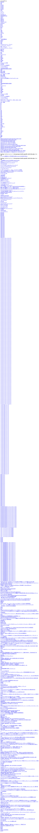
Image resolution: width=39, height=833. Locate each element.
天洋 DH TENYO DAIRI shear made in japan (8, 144)
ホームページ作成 (4, 62)
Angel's (1, 651)
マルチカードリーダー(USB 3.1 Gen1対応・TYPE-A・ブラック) (13, 686)
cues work (2, 123)
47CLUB (2, 201)
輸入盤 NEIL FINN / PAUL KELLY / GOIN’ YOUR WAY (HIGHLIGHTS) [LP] (15, 805)
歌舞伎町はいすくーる (5, 717)
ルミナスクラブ (3, 202)
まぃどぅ (2, 13)
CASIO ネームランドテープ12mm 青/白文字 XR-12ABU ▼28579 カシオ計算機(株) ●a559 (18, 797)
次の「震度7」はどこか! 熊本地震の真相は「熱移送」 (11, 725)
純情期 (1, 682)
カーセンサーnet (3, 173)
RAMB (1, 811)
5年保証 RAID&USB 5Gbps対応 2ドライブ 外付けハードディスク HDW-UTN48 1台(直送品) (18, 610)
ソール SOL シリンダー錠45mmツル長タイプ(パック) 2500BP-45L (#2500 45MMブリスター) (18, 732)
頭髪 (1, 792)
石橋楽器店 (2, 175)
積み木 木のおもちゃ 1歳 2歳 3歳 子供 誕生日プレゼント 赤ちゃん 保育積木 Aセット (17, 743)
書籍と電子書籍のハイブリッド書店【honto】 (9, 187)
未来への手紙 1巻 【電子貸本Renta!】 (8, 774)
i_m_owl (2, 33)
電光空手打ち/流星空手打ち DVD (7, 825)
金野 (1, 749)
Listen (1, 648)
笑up (1, 135)
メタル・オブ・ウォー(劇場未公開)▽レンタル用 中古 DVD (12, 691)
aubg (1, 131)
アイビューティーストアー (5, 238)
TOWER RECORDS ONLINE (6, 192)
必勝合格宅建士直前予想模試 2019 (7, 772)
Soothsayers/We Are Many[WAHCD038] (7, 588)
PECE (1, 827)
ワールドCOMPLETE (4, 670)
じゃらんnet (2, 174)
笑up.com (2, 49)
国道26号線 (2, 72)
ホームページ (3, 54)
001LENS (2, 212)
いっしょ (2, 779)
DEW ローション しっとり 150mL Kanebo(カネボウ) (10, 698)
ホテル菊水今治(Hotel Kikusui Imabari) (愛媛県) (9, 727)
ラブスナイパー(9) (4, 709)
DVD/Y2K (2, 798)
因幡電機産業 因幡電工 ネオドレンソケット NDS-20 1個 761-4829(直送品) (15, 806)
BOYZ (1, 826)
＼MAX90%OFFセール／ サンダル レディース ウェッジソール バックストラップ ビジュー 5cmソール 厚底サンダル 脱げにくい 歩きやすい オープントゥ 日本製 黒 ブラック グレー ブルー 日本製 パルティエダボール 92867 (19, 643)
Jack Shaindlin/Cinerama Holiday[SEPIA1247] (9, 687)
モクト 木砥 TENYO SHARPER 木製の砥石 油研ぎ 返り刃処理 (12, 150)
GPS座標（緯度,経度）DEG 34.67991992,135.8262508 (11, 765)
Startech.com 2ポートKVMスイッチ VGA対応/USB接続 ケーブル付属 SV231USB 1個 (17, 581)
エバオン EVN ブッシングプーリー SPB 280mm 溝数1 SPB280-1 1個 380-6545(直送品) (17, 737)
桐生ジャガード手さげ (5, 587)
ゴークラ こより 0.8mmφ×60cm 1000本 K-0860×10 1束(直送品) (12, 788)
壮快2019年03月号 (4, 685)
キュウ (1, 11)
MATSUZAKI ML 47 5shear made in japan (8, 139)
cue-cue (1, 130)
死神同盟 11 (2, 620)
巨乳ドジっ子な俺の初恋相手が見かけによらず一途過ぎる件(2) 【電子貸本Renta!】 (17, 809)
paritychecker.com (3, 15)
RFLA (1, 794)
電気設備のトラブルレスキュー (6, 655)
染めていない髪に (4, 590)
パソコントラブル (4, 67)
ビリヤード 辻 (3, 77)
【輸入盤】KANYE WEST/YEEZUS (7, 597)
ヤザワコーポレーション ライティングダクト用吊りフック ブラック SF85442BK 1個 (17, 818)
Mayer (1, 626)
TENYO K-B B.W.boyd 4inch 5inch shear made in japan (10, 138)
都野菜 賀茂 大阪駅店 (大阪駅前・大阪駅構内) (9, 664)
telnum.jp (2, 18)
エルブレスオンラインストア (6, 203)
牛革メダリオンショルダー (5, 793)
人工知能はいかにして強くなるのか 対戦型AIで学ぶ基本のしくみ (13, 665)
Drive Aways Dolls (6, 815)
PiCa (1, 816)
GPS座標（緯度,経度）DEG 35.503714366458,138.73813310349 (12, 814)
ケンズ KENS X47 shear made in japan (7, 141)
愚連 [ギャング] (3, 716)
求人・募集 (2, 74)
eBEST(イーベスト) (4, 180)
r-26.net (1, 16)
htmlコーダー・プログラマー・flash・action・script (10, 99)
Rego (1, 784)
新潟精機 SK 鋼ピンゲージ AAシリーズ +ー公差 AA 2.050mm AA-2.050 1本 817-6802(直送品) (19, 637)
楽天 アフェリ (3, 46)
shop (1, 42)
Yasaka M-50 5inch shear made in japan (7, 140)
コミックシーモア (4, 206)
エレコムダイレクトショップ (6, 196)
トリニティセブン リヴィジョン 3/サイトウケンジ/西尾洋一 (12, 808)
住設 (1, 10)
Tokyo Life (2, 216)
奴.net (1, 25)
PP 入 (1, 657)
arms (1, 750)
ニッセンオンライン (4, 168)
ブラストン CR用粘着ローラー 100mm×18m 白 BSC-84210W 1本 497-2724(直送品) (16, 627)
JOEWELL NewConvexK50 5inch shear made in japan (10, 146)
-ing (1, 736)
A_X (1, 666)
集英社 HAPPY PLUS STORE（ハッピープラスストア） (11, 197)
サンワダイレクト (4, 207)
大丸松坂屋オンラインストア (6, 185)
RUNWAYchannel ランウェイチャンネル (8, 506)
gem (1, 34)
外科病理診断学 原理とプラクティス (7, 668)
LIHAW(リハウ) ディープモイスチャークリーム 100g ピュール (13, 767)
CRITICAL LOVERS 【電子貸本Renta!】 (8, 628)
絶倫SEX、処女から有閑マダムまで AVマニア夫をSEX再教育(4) (13, 633)
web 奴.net (2, 23)
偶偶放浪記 (2, 701)
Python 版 (2, 763)
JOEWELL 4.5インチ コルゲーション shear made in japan (11, 148)
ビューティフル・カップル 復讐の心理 (8, 821)
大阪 (1, 55)
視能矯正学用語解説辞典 (5, 659)
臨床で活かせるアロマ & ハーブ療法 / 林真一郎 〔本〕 (11, 746)
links (1, 79)
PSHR (1, 823)
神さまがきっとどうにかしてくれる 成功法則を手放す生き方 (12, 739)
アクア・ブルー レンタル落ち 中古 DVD (8, 751)
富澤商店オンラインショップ (6, 208)
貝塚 (1, 59)
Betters (1, 688)
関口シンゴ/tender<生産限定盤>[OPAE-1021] (9, 680)
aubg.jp (1, 40)
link (1, 2)
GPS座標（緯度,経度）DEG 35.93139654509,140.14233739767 (12, 718)
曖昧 (1, 136)
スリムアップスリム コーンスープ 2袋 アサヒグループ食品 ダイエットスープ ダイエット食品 (19, 760)
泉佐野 (1, 60)
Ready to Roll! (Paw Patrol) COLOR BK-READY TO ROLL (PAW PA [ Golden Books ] (16, 641)
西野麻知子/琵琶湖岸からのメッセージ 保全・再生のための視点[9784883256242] (16, 752)
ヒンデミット (3, 683)
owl (1, 35)
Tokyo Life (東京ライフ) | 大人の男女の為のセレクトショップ (12, 188)
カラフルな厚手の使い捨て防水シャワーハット (10, 674)
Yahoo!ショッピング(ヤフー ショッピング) (9, 161)
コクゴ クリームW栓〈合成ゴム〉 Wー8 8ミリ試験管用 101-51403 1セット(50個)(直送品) (18, 800)
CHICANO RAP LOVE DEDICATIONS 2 (8, 617)
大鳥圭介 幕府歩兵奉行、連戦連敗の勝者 (8, 711)
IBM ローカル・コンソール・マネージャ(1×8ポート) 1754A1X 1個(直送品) (15, 603)
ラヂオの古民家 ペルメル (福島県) (7, 726)
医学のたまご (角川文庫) (5, 807)
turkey (1, 36)
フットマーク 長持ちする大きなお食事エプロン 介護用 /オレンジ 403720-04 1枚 (16, 640)
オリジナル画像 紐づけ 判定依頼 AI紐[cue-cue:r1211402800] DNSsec (13, 156)
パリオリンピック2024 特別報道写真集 (8, 596)
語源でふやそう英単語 (5, 629)
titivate (1, 537)
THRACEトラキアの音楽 (5, 785)
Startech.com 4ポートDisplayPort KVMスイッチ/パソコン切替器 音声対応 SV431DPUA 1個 (18, 757)
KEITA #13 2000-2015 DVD (5, 589)
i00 (1, 128)
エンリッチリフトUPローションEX (7, 722)
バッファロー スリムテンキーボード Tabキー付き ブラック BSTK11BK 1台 (15, 598)
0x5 (1, 132)
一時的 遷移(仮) (3, 39)
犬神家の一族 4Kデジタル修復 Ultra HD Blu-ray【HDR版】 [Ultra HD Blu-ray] (15, 585)
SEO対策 (2, 64)
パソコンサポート (4, 66)
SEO (1, 53)
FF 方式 (2, 764)
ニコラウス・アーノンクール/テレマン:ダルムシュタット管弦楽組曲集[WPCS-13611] (17, 672)
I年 (1, 669)
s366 (1, 31)
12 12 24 (2, 654)
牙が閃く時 (2, 621)
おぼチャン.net (3, 21)
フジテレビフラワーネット (5, 199)
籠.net (1, 24)
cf (0, 38)
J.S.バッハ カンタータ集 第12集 (6, 713)
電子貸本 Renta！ (4, 193)
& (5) (1, 724)
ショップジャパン (4, 211)
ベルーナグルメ (3, 200)
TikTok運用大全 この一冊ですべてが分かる (9, 703)
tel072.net (2, 20)
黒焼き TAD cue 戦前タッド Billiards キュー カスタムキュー (12, 151)
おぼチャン (2, 126)
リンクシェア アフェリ (5, 45)
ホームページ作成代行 (5, 65)
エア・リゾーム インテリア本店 (6, 528)
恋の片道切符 (3, 820)
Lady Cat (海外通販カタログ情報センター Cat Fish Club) (11, 171)
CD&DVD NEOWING (4, 195)
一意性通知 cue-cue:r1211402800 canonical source (9, 160)
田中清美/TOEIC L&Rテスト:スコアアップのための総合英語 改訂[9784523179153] (16, 753)
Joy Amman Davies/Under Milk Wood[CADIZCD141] (10, 591)
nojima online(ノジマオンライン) (6, 172)
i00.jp (1, 41)
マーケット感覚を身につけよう (6, 586)
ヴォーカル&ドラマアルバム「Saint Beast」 (9, 754)
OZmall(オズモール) (4, 179)
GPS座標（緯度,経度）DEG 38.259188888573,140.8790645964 (12, 770)
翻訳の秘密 (2, 799)
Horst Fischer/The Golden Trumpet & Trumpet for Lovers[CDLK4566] (13, 595)
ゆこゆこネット (3, 176)
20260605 (2, 1)
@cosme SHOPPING (4, 829)
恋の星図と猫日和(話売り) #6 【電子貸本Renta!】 (10, 747)
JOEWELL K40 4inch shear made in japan (8, 147)
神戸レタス (2, 474)
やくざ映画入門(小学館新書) (6, 761)
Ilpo (1, 609)
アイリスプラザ (3, 163)
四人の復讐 (2, 715)
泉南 (1, 61)
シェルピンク (3, 766)
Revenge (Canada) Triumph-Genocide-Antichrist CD (10, 710)
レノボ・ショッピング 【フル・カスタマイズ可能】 (11, 169)
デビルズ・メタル (4, 673)
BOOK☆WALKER (4, 204)
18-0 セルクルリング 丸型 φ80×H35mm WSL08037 (10, 778)
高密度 (1, 602)
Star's (1, 704)
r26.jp (1, 17)
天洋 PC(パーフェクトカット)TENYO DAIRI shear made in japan (13, 145)
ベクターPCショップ (4, 184)
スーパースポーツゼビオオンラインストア (9, 165)
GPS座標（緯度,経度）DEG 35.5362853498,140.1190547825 (12, 758)
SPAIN (1, 693)
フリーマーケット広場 (5, 73)
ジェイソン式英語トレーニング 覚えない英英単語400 (11, 783)
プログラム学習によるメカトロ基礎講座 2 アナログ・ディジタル (13, 771)
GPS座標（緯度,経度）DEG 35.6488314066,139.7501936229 (12, 658)
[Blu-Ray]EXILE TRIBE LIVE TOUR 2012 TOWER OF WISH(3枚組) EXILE (15, 599)
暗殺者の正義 (3, 622)
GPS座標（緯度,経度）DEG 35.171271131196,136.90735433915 (12, 738)
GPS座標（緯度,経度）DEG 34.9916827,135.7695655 (10, 723)
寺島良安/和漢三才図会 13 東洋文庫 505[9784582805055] (11, 702)
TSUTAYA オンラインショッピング (7, 162)
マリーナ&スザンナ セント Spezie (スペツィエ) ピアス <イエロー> (13, 649)
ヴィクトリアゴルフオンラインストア (8, 166)
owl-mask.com (3, 14)
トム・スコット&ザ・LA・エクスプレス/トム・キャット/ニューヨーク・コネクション (18, 812)
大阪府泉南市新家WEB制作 (6, 68)
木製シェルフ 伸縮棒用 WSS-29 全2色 (8, 741)
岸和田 (1, 58)
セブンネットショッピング (5, 167)
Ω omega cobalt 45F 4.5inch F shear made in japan (9, 149)
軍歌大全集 (2, 729)
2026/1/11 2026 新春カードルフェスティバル (9, 78)
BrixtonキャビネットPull (5, 681)
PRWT (1, 822)
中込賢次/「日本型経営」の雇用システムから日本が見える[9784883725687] (15, 719)
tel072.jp (2, 19)
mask (1, 37)
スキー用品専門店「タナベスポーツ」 (8, 542)
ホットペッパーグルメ (5, 181)
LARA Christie (3, 210)
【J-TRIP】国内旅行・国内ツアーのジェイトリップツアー (12, 191)
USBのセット (3, 661)
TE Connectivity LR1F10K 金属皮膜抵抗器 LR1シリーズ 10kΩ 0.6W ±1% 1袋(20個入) (17, 700)
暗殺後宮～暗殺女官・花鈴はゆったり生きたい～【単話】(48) (13, 824)
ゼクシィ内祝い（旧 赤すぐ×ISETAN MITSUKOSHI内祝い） (12, 186)
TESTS (1, 634)
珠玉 (1, 27)
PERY (1, 828)
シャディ (2, 194)
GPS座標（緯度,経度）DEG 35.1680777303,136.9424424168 (12, 662)
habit (1, 650)
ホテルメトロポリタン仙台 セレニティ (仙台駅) (10, 696)
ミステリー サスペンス (5, 813)
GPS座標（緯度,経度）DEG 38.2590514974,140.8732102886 (12, 817)
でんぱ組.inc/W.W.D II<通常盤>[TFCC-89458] (9, 795)
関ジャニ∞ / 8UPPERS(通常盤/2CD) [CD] (8, 708)
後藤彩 (1, 740)
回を (1, 667)
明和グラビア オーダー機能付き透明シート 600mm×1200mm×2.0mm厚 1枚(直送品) (17, 697)
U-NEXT (2, 209)
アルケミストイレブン (5, 759)
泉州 (1, 56)
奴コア (1, 26)
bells (1, 660)
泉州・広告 (2, 71)
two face (2, 8)
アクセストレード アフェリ (6, 44)
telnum (1, 125)
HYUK (1, 830)
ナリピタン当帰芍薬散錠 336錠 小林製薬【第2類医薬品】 (12, 712)
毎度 (1, 69)
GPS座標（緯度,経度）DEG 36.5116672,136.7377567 (10, 773)
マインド (2, 12)
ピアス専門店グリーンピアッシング (7, 182)
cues (1, 129)
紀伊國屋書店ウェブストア (5, 178)
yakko (1, 32)
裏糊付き (2, 601)
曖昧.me (2, 50)
